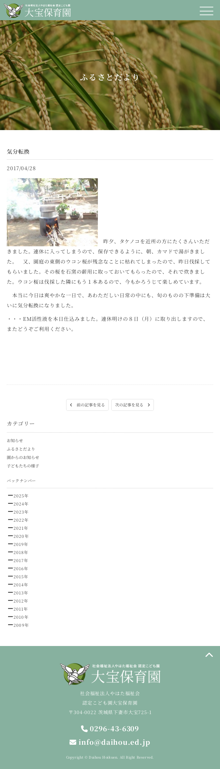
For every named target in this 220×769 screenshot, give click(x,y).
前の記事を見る (87, 404)
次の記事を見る (132, 404)
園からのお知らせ (23, 457)
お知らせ (15, 440)
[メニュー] (206, 11)
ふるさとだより (21, 449)
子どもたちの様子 (23, 465)
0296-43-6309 (110, 728)
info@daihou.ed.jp (110, 742)
